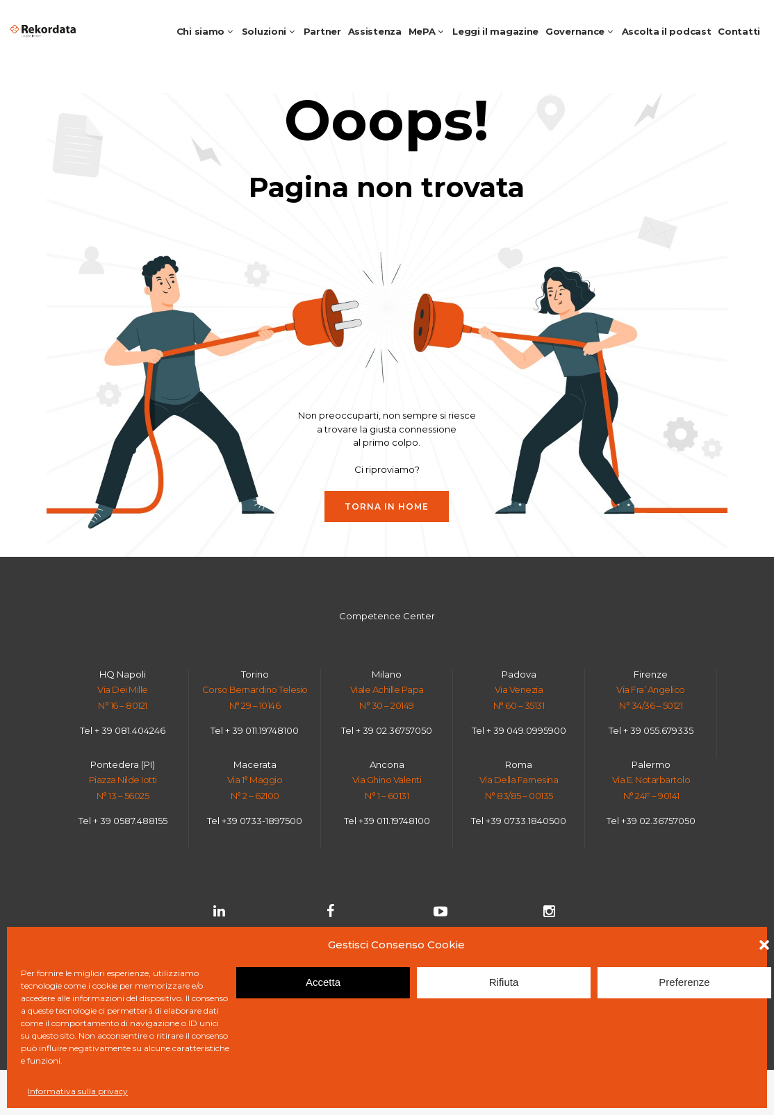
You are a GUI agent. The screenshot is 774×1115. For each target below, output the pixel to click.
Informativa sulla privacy (78, 1091)
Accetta (323, 982)
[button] (764, 945)
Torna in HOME (387, 506)
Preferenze (684, 982)
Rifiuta (504, 982)
